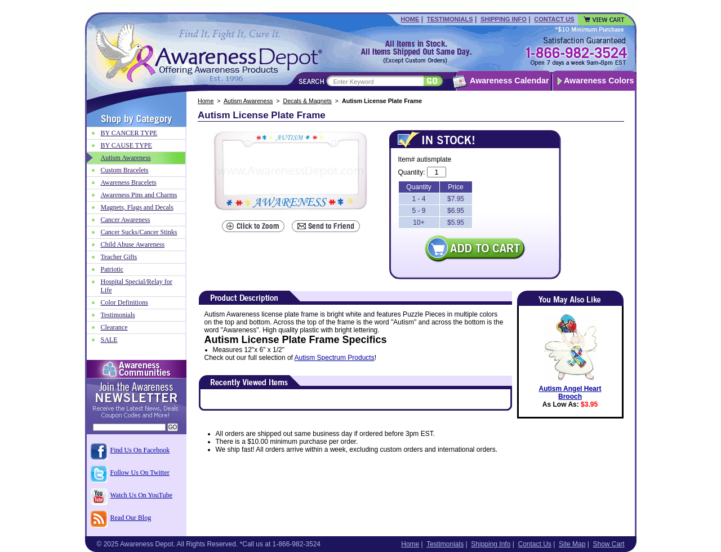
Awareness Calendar (509, 80)
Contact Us (554, 19)
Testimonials (450, 19)
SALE (109, 340)
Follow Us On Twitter (140, 473)
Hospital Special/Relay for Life (136, 286)
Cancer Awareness (125, 220)
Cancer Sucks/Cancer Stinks (139, 232)
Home (409, 19)
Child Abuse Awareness (133, 244)
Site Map (572, 544)
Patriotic (112, 269)
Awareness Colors (599, 80)
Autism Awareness (248, 100)
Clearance (114, 327)
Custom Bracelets (125, 170)
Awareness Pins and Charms (139, 195)
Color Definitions (124, 302)
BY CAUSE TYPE (126, 145)
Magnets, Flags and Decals (137, 207)
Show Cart (608, 544)
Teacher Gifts (119, 257)
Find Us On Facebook (140, 450)
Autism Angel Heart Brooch (570, 392)
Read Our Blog (131, 518)
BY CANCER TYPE (129, 133)
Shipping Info (503, 19)
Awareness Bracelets (129, 182)
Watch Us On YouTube (141, 495)
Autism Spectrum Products (335, 358)
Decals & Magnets (307, 100)
